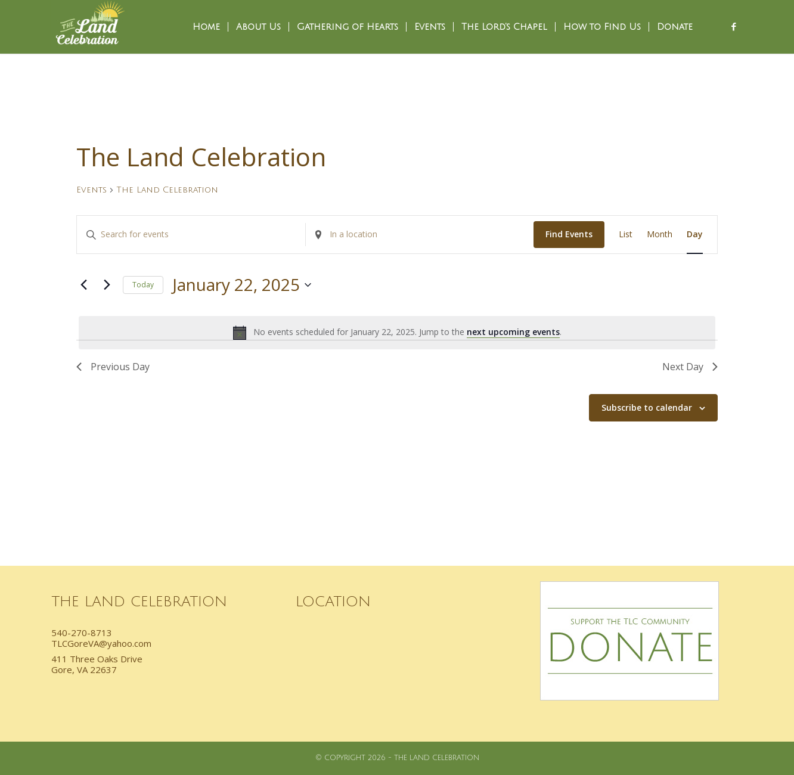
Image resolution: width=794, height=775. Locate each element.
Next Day (690, 366)
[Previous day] (83, 285)
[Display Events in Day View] (695, 234)
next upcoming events (513, 331)
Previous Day (113, 366)
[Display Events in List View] (625, 234)
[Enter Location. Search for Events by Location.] (420, 234)
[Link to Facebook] (734, 26)
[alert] (397, 332)
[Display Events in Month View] (659, 234)
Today (143, 285)
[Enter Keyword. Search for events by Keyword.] (191, 234)
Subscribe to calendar (646, 407)
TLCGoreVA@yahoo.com (101, 643)
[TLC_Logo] (90, 27)
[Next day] (107, 285)
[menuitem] (206, 27)
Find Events (569, 234)
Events (91, 189)
